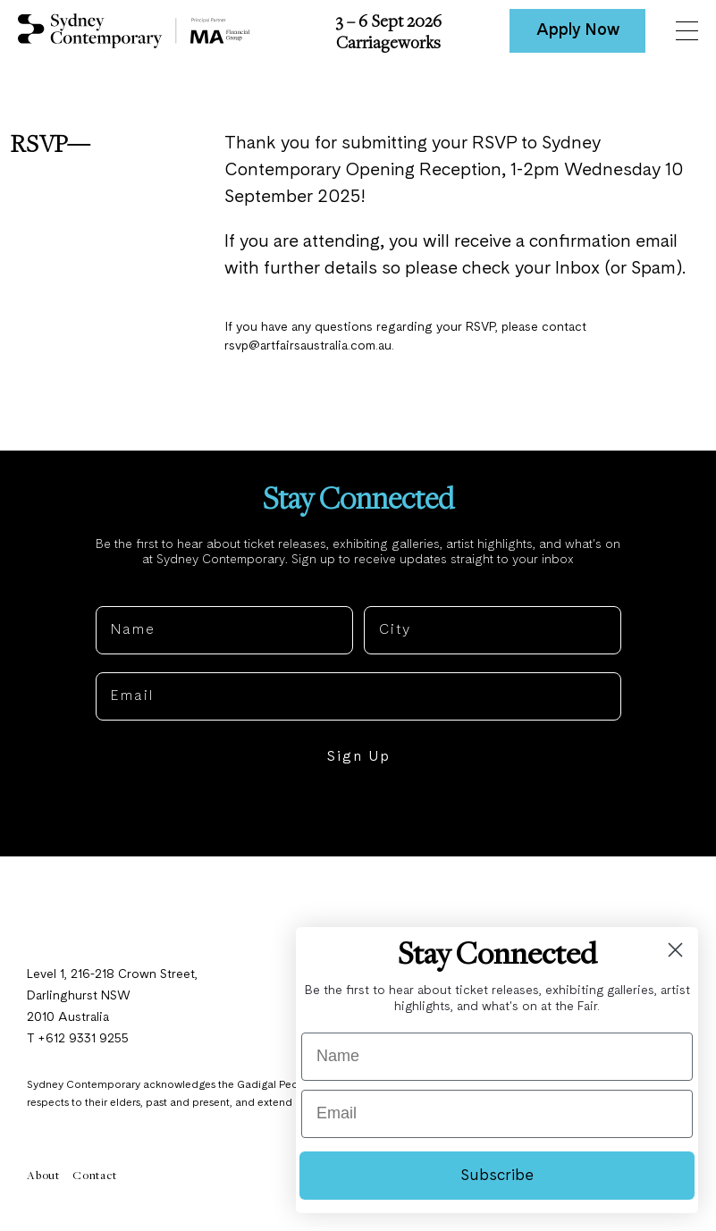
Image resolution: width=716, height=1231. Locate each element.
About (43, 1182)
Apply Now (577, 30)
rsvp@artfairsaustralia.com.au (311, 349)
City (380, 599)
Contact (94, 1182)
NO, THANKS (358, 819)
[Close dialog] (675, 949)
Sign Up (358, 764)
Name (118, 599)
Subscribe (497, 1176)
